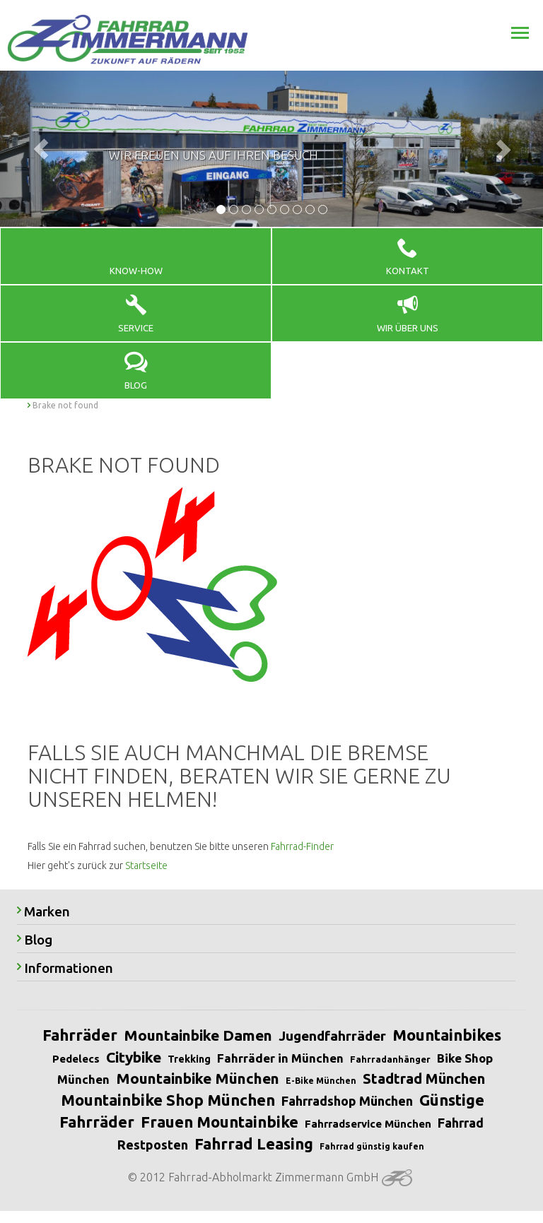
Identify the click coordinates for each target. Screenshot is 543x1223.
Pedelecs (76, 1059)
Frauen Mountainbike (219, 1121)
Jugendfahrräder (332, 1036)
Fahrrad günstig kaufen (372, 1146)
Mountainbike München (197, 1078)
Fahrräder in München (280, 1058)
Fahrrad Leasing (253, 1143)
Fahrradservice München (368, 1124)
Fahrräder (79, 1035)
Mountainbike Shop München (168, 1100)
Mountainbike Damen (198, 1035)
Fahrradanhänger (390, 1059)
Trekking (189, 1059)
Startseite (146, 865)
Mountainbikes (446, 1035)
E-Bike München (321, 1080)
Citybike (133, 1056)
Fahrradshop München (347, 1101)
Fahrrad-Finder (302, 846)
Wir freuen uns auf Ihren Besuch (213, 155)
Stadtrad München (424, 1078)
